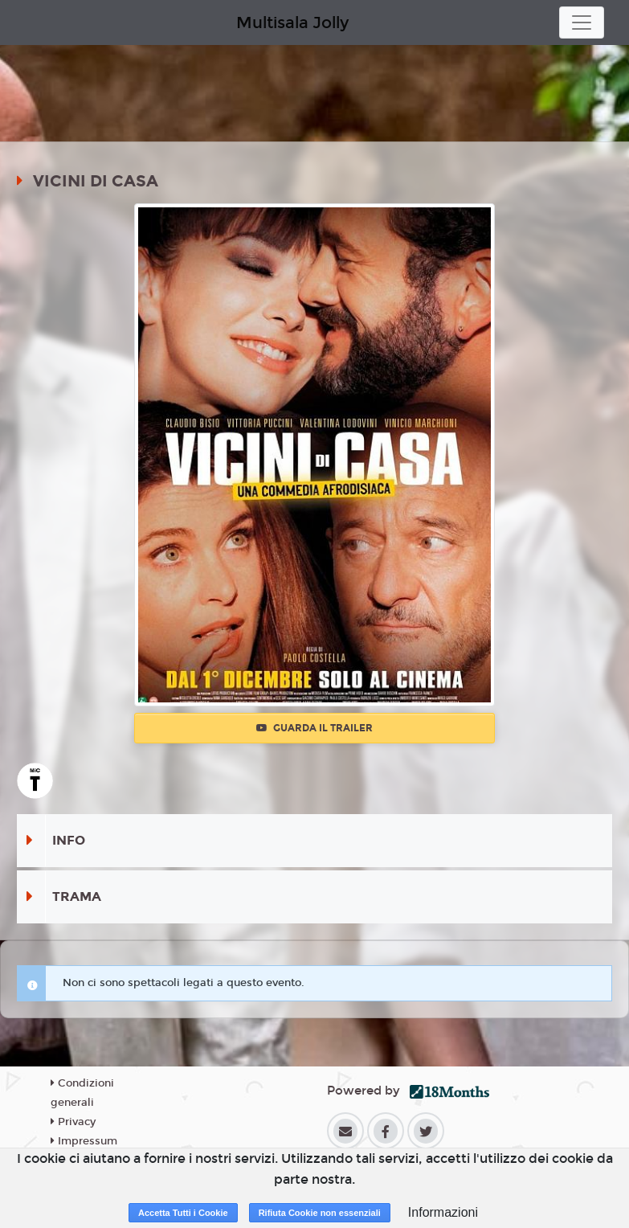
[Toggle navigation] (581, 22)
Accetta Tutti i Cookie (183, 1213)
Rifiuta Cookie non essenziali (320, 1213)
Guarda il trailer (314, 728)
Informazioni (443, 1212)
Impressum (84, 1141)
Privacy (73, 1121)
